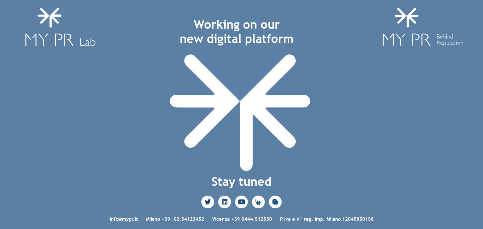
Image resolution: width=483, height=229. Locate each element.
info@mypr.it (124, 219)
